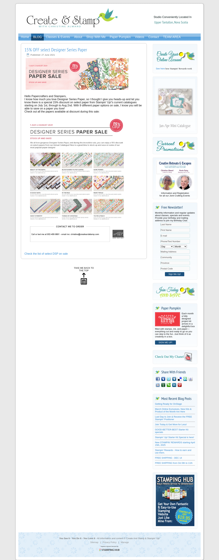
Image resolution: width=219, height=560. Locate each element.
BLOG (37, 37)
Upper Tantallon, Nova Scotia (171, 22)
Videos (139, 37)
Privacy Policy (110, 542)
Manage (125, 542)
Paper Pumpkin (120, 37)
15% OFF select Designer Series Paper (55, 49)
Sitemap (94, 542)
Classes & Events (58, 37)
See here (160, 68)
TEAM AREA (172, 37)
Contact (153, 37)
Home (25, 37)
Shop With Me (96, 37)
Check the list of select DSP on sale (46, 253)
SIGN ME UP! (165, 342)
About (78, 37)
